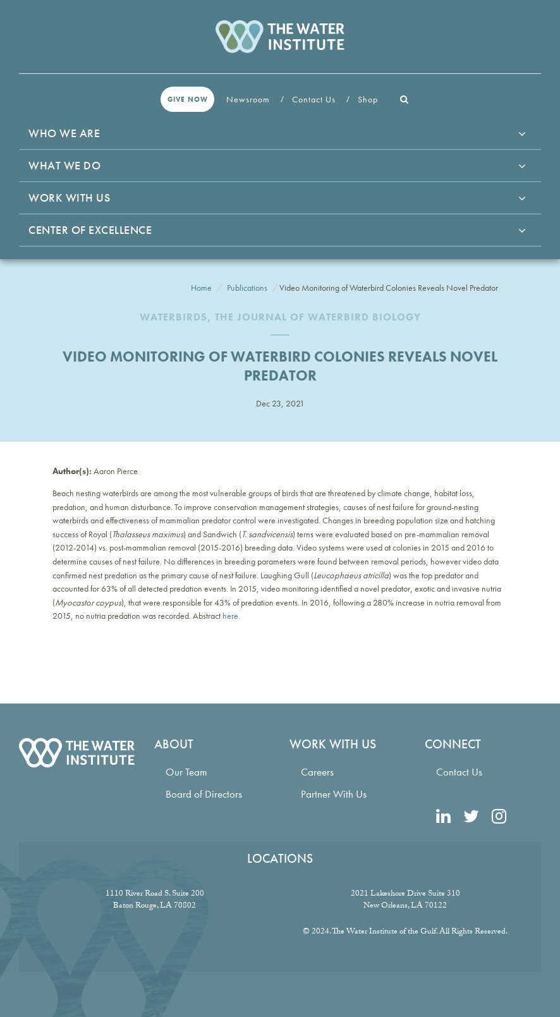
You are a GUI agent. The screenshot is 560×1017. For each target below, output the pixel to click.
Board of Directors (204, 794)
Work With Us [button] (69, 197)
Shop (369, 99)
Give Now (187, 99)
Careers (317, 772)
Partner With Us (334, 794)
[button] (404, 99)
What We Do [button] (64, 165)
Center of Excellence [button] (90, 229)
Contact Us (315, 99)
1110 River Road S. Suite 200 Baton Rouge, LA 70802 (155, 900)
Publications (247, 287)
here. (231, 615)
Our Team (186, 772)
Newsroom (249, 99)
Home (201, 287)
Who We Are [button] (64, 133)
